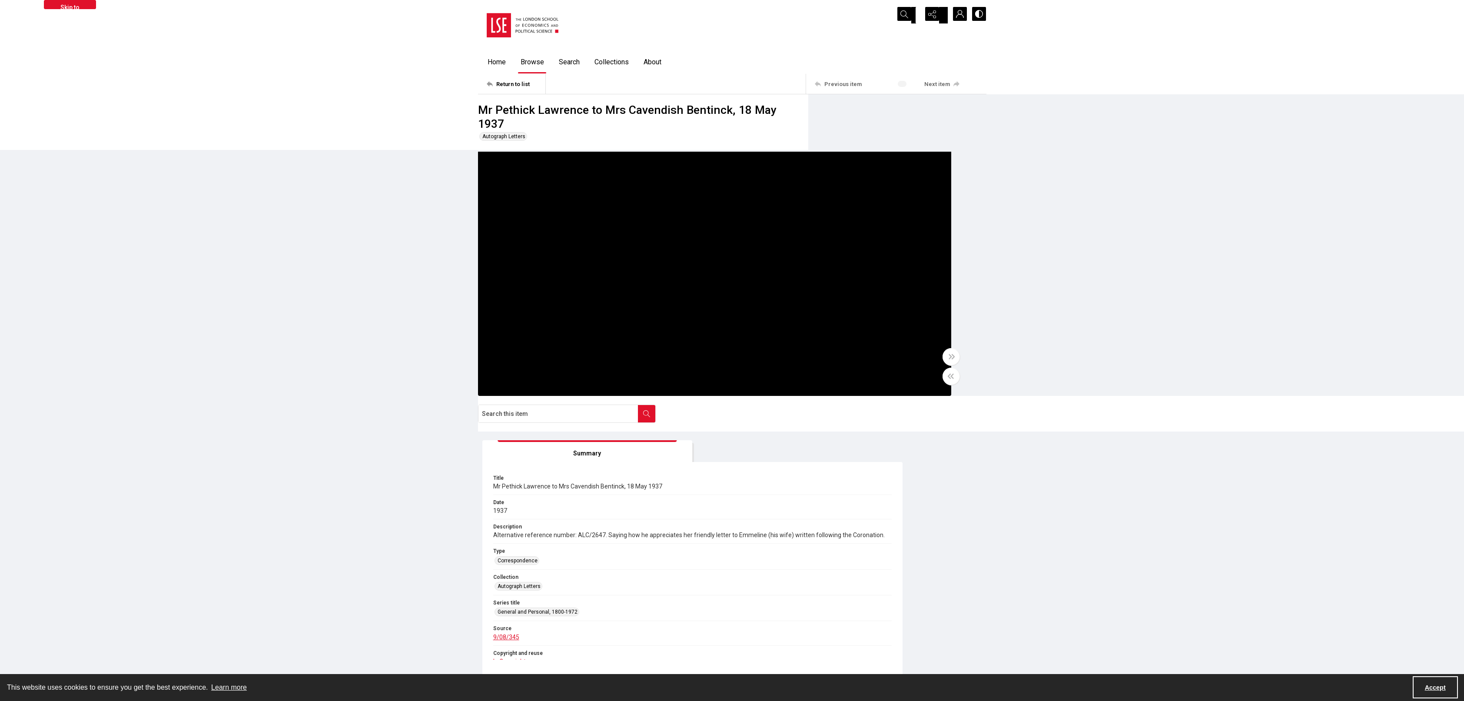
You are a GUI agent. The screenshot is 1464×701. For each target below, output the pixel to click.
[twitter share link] (620, 638)
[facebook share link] (639, 638)
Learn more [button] (229, 687)
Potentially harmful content (773, 663)
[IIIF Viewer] (904, 424)
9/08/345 (845, 377)
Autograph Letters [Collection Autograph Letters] (858, 326)
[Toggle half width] (817, 383)
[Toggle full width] (817, 363)
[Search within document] (977, 112)
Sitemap (877, 632)
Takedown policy (760, 632)
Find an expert (884, 653)
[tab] (862, 170)
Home (497, 62)
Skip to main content (69, 6)
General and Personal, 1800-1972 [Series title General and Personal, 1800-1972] (876, 352)
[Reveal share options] (934, 15)
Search (569, 62)
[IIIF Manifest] (958, 424)
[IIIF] (869, 423)
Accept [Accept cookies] (1435, 687)
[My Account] (956, 15)
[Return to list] (516, 84)
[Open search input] (912, 15)
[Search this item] (889, 112)
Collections (611, 62)
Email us (878, 642)
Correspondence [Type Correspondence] (856, 301)
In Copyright (622, 534)
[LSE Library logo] (541, 641)
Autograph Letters (503, 136)
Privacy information (764, 642)
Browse (532, 62)
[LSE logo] (522, 25)
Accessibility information (771, 653)
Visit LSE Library (887, 663)
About (652, 62)
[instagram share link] (658, 638)
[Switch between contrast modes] (977, 15)
